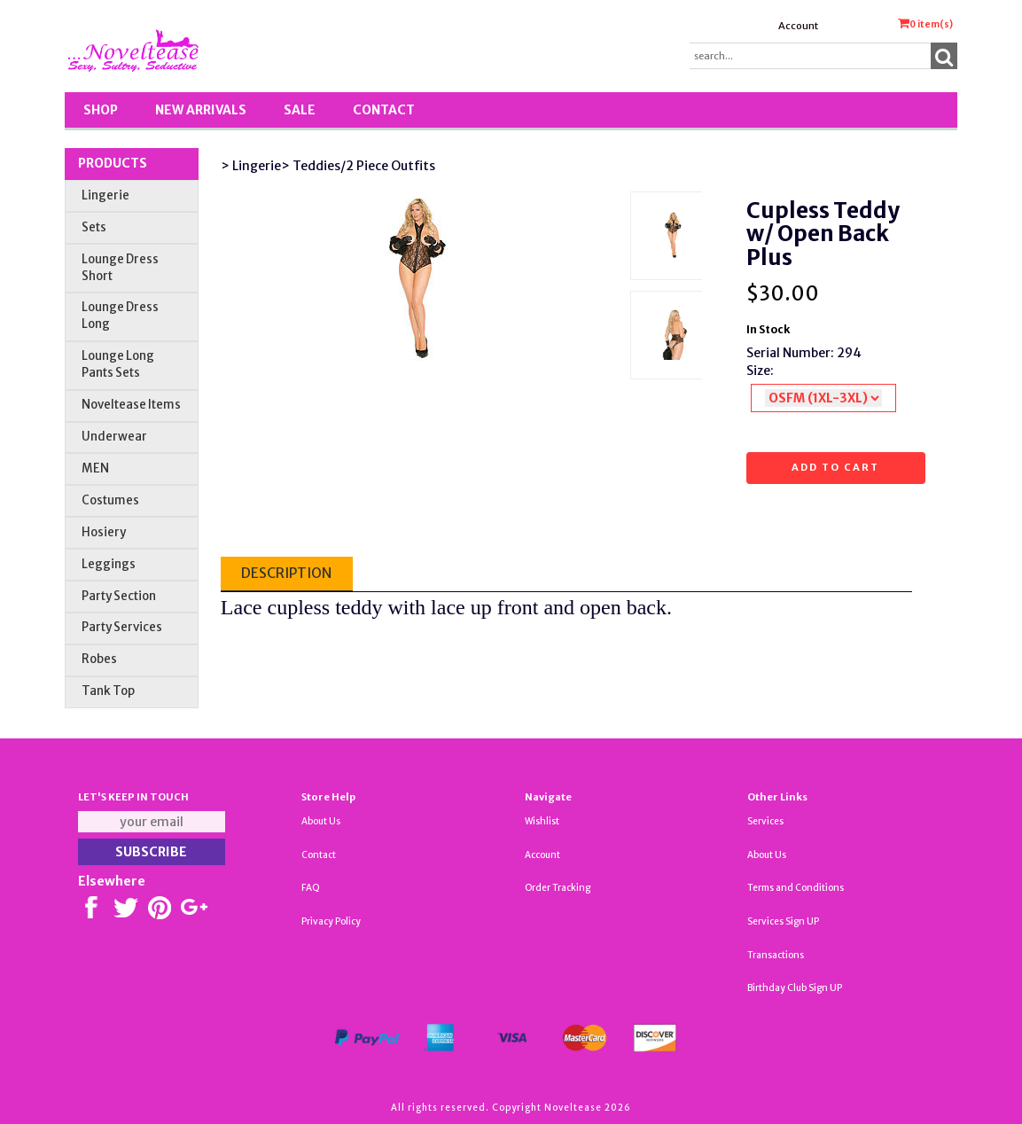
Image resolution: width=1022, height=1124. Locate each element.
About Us (320, 821)
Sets (94, 227)
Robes (99, 659)
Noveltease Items (131, 404)
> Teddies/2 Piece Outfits (358, 166)
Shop (100, 110)
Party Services (122, 627)
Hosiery (104, 532)
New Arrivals (200, 110)
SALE (300, 110)
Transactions (775, 955)
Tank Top (108, 691)
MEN (95, 468)
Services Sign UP (783, 921)
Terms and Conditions (795, 888)
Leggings (109, 564)
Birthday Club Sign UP (794, 988)
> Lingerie (251, 166)
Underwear (114, 436)
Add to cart (835, 467)
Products (112, 163)
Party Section (119, 596)
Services (765, 821)
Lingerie (105, 195)
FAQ (310, 888)
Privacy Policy (331, 921)
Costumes (110, 500)
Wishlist (542, 821)
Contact (384, 110)
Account (798, 26)
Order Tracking (557, 888)
